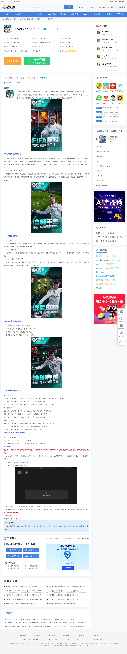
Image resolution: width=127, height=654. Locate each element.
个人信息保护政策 (72, 639)
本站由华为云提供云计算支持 (79, 646)
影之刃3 (120, 256)
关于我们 (52, 635)
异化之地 (52, 526)
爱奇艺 (111, 112)
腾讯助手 (112, 108)
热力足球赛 (48, 626)
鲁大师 (105, 116)
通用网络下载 (13, 568)
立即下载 (12, 61)
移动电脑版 (52, 14)
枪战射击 (99, 233)
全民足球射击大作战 (60, 622)
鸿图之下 (116, 284)
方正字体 (109, 116)
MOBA (99, 237)
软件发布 (122, 1)
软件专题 (74, 14)
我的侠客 (98, 288)
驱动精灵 (113, 91)
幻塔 (113, 256)
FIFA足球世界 (25, 619)
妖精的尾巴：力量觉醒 (103, 268)
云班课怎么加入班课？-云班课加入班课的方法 (20, 603)
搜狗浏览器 (122, 7)
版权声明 (66, 635)
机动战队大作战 (60, 526)
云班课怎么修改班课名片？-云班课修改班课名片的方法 (23, 591)
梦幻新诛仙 (100, 280)
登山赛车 (45, 526)
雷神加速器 (106, 108)
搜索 (68, 7)
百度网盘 (120, 91)
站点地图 (97, 635)
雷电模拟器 (120, 103)
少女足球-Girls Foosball (104, 166)
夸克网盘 (108, 121)
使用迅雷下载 (13, 566)
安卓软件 (29, 14)
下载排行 (108, 14)
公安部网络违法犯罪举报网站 (29, 639)
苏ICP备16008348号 (61, 643)
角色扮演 (106, 233)
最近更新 (120, 14)
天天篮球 (100, 147)
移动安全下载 (13, 556)
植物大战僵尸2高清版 (105, 276)
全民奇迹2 (109, 264)
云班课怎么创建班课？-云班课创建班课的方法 (63, 603)
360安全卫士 (82, 7)
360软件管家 (106, 91)
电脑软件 (18, 14)
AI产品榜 (114, 1)
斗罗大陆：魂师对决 (103, 256)
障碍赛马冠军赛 (10, 626)
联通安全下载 (31, 556)
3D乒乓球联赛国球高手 (76, 626)
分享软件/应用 (84, 538)
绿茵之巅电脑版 (34, 622)
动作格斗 (120, 233)
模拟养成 (113, 237)
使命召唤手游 (110, 280)
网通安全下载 (31, 550)
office (104, 121)
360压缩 (114, 121)
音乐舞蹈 (120, 237)
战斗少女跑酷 (9, 622)
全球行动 (69, 526)
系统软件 (63, 14)
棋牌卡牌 (99, 241)
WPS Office (105, 7)
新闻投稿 (37, 635)
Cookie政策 (81, 635)
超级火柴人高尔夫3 (23, 626)
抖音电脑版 (106, 112)
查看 (110, 141)
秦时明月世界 (100, 264)
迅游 (116, 108)
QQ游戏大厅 (113, 103)
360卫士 (99, 91)
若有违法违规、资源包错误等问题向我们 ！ (64, 538)
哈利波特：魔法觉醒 (104, 284)
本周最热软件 (102, 131)
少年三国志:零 (115, 260)
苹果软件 (41, 14)
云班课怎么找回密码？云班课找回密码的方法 (63, 591)
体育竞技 (40, 19)
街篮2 (67, 619)
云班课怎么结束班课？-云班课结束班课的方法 (63, 599)
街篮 (98, 161)
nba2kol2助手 (75, 619)
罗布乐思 (107, 260)
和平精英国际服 (46, 622)
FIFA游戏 (17, 82)
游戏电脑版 (31, 19)
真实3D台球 (100, 180)
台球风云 (72, 622)
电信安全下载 (13, 550)
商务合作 (23, 635)
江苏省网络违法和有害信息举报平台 (93, 639)
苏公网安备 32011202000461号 (79, 643)
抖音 (111, 7)
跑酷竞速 (113, 233)
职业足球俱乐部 (103, 185)
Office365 (90, 7)
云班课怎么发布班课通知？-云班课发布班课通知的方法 (23, 595)
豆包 (115, 7)
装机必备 (97, 14)
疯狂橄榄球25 (82, 622)
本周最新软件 (116, 131)
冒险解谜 (113, 241)
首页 (7, 14)
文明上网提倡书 (52, 639)
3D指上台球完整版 (61, 626)
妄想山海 (100, 272)
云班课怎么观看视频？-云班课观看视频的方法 (63, 595)
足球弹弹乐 (100, 176)
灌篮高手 (76, 526)
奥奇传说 (115, 268)
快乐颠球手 (100, 171)
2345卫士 (115, 116)
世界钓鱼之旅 (113, 137)
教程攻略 (86, 14)
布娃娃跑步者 (58, 619)
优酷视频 (116, 112)
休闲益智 (106, 241)
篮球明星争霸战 (37, 626)
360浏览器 (97, 7)
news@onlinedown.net (61, 646)
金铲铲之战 (99, 260)
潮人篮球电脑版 (21, 622)
